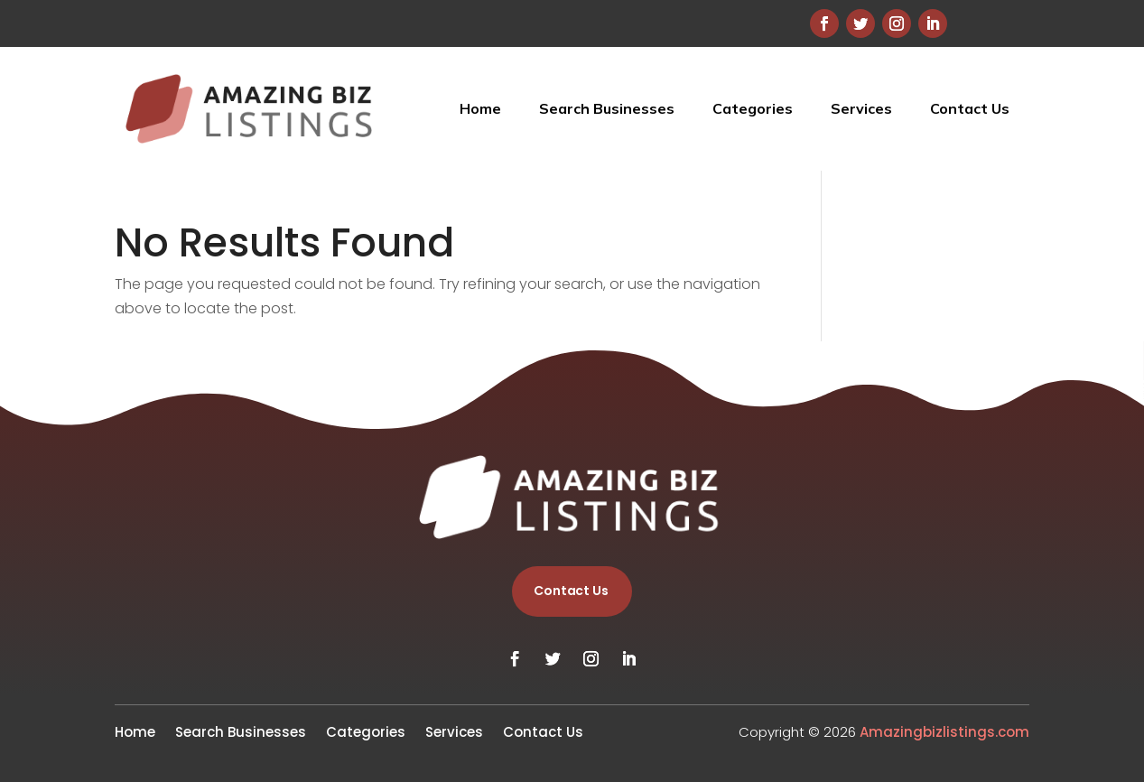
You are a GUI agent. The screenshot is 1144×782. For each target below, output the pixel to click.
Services (861, 108)
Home (480, 108)
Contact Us (969, 108)
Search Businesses (606, 108)
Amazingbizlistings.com (944, 731)
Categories (752, 108)
